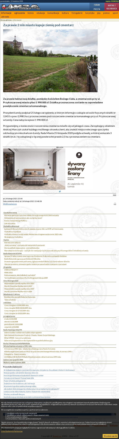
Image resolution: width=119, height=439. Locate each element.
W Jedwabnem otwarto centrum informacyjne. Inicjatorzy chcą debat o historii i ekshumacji (39, 370)
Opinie (6, 240)
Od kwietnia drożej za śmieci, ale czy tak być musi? (23, 218)
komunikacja (53, 13)
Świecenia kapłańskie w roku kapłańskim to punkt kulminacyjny (28, 341)
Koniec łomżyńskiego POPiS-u (15, 221)
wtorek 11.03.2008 (11, 322)
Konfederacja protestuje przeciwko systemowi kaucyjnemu (27, 397)
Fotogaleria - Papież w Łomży (15, 354)
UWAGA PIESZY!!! (11, 270)
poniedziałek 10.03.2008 (13, 324)
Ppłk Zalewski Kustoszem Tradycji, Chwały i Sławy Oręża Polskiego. (29, 335)
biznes (31, 13)
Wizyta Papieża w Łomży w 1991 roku (17, 346)
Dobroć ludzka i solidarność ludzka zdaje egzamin (23, 332)
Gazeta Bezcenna (10, 213)
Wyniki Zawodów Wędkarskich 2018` (18, 291)
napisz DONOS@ (112, 1)
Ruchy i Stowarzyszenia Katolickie (16, 343)
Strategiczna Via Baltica (13, 237)
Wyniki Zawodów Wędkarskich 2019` (18, 286)
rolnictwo (7, 303)
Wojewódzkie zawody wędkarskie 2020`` (19, 283)
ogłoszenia (19, 13)
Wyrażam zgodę (110, 436)
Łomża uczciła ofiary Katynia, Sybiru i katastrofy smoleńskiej (27, 392)
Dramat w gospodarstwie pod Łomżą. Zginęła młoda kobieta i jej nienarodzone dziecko (37, 262)
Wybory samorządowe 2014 (14, 362)
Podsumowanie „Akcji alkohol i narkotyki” (20, 275)
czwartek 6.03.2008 (11, 327)
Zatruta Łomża (9, 223)
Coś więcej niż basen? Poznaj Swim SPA (19, 378)
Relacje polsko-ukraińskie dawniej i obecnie (21, 373)
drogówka (7, 267)
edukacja (41, 13)
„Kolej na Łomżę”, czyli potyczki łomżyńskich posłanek (24, 245)
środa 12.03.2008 (10, 319)
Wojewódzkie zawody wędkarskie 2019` (19, 289)
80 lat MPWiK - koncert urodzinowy (17, 338)
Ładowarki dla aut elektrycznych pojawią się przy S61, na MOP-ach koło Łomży (33, 229)
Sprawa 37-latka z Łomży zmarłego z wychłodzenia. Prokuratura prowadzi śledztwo (35, 256)
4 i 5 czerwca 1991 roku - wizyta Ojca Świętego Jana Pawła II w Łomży (29, 349)
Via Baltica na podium (12, 232)
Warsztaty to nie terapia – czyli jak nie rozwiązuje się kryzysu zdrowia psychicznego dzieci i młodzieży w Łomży (46, 251)
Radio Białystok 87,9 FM (12, 253)
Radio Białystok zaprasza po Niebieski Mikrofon (22, 259)
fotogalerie (77, 13)
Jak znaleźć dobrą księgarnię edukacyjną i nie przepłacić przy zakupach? (31, 389)
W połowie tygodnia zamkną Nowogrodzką (20, 386)
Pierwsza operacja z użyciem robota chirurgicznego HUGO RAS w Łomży (31, 215)
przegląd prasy (9, 316)
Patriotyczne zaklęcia (12, 243)
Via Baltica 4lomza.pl (11, 226)
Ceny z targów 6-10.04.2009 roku (16, 305)
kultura (65, 13)
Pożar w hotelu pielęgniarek (15, 381)
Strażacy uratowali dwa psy (14, 394)
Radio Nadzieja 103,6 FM (12, 330)
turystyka (89, 13)
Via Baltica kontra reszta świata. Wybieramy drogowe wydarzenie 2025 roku (33, 234)
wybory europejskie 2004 (13, 360)
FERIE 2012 (8, 272)
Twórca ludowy (10, 300)
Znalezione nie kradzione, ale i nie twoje (19, 384)
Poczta (97, 9)
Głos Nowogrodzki (10, 281)
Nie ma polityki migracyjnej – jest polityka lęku (21, 248)
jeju (99, 13)
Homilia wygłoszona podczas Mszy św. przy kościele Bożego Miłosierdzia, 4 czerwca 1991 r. (38, 351)
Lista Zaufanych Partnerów (12, 431)
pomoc (106, 13)
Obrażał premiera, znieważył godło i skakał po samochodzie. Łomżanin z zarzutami (35, 264)
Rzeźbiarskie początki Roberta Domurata (19, 297)
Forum (97, 4)
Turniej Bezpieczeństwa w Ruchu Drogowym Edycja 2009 (26, 278)
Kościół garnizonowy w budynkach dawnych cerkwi (23, 375)
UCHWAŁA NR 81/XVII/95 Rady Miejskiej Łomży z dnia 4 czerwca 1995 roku (32, 357)
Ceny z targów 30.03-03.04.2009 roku (18, 308)
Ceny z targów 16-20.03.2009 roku (17, 313)
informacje (6, 13)
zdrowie (5, 16)
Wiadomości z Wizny (11, 294)
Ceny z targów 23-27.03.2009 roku (17, 311)
